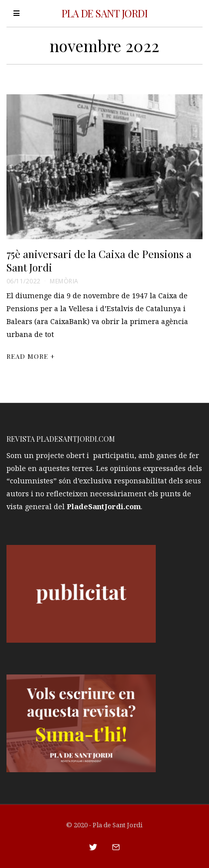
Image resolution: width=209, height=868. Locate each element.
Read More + (30, 356)
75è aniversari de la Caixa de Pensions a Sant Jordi (99, 260)
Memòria (64, 281)
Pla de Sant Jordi (117, 824)
